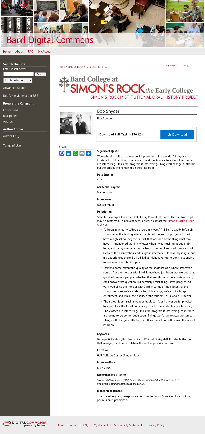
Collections (10, 110)
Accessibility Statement (128, 425)
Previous (172, 65)
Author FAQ (11, 136)
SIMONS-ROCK (75, 66)
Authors (8, 121)
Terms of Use (12, 146)
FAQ (86, 425)
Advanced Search (14, 88)
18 (106, 66)
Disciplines (10, 116)
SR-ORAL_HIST (93, 66)
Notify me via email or (20, 96)
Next (186, 65)
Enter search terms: (15, 69)
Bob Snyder (108, 111)
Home (62, 66)
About (74, 425)
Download (177, 134)
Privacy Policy (156, 425)
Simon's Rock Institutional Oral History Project (144, 97)
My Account (101, 425)
